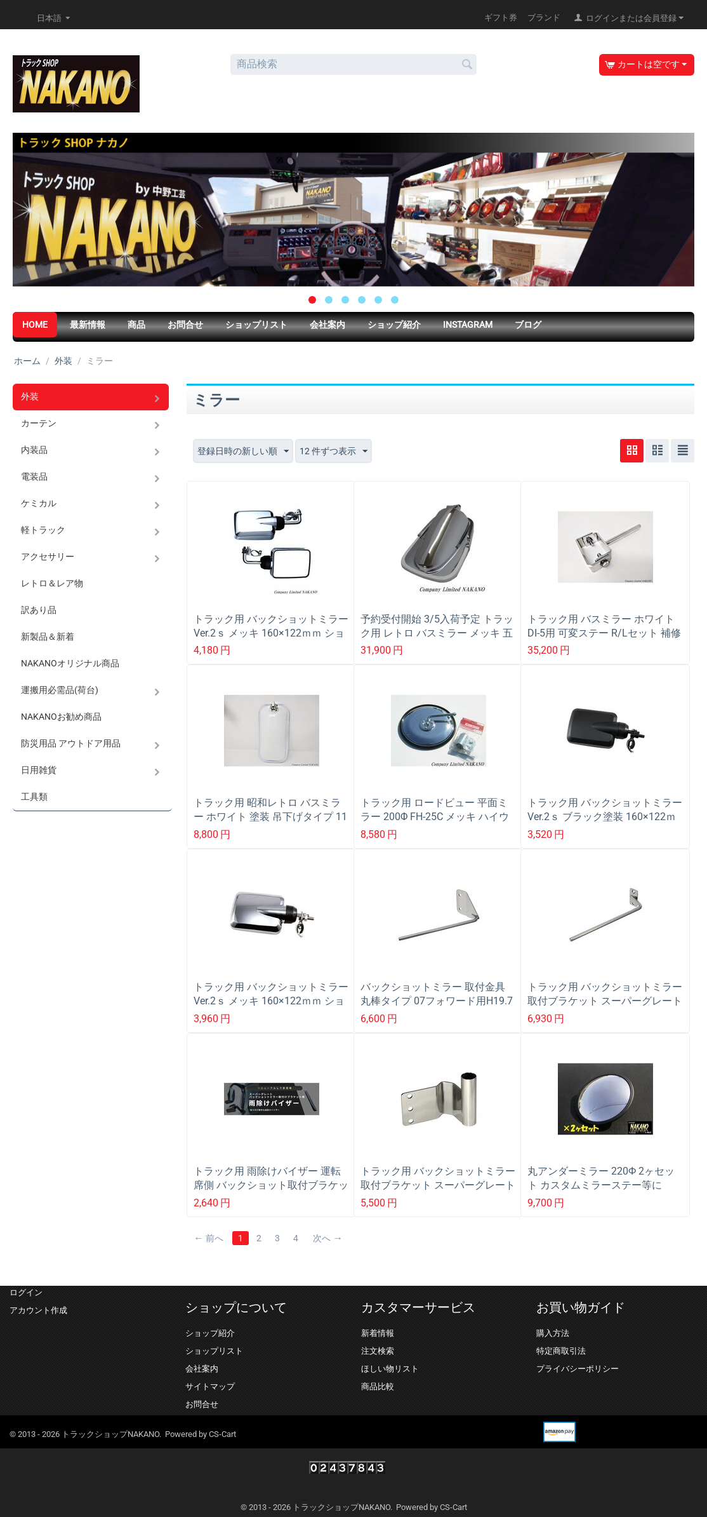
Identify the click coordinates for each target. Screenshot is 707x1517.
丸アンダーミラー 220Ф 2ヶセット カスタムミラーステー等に (601, 1178)
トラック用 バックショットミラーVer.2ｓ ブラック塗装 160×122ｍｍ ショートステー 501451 (604, 817)
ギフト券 (500, 17)
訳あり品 (38, 610)
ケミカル (38, 503)
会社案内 (327, 325)
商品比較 (377, 1386)
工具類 (34, 797)
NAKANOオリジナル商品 (70, 663)
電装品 (34, 476)
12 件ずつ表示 (333, 451)
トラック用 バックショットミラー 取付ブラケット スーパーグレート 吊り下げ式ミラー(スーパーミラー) (437, 1192)
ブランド (543, 17)
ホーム (27, 361)
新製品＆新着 (47, 636)
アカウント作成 (38, 1310)
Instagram (467, 325)
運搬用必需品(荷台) (59, 690)
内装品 (34, 450)
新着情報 (377, 1333)
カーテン (38, 423)
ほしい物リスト (390, 1368)
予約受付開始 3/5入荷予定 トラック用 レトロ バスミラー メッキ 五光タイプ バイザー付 (436, 633)
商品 (136, 325)
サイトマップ (210, 1386)
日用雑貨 (38, 770)
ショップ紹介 (394, 325)
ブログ (528, 325)
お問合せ (185, 325)
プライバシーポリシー (577, 1368)
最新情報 (87, 325)
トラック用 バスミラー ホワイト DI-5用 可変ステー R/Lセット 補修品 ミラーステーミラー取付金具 (604, 633)
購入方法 (552, 1333)
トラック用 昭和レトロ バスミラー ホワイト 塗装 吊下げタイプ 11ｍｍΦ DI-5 (270, 817)
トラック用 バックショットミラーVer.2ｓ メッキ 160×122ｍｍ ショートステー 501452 (271, 633)
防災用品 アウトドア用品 (71, 743)
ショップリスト (256, 325)
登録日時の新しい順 (243, 451)
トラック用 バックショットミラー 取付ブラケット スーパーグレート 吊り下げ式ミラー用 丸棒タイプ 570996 (604, 1007)
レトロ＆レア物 (52, 583)
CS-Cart (222, 1434)
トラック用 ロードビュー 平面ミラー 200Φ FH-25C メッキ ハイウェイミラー (434, 817)
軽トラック (43, 530)
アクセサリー (47, 556)
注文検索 (377, 1351)
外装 (63, 361)
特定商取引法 (561, 1351)
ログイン (26, 1292)
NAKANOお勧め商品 (61, 716)
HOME (35, 325)
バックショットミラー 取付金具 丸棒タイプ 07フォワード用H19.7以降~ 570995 (437, 1001)
